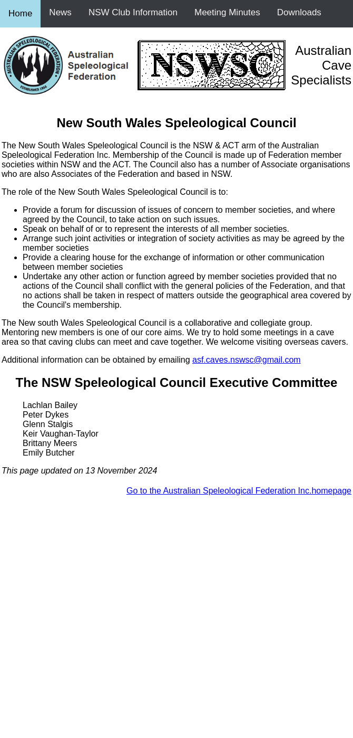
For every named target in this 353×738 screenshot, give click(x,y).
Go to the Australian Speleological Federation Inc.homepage (238, 490)
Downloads (299, 12)
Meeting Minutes (227, 12)
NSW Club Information (133, 12)
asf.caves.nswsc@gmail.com (246, 359)
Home (20, 13)
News (60, 12)
